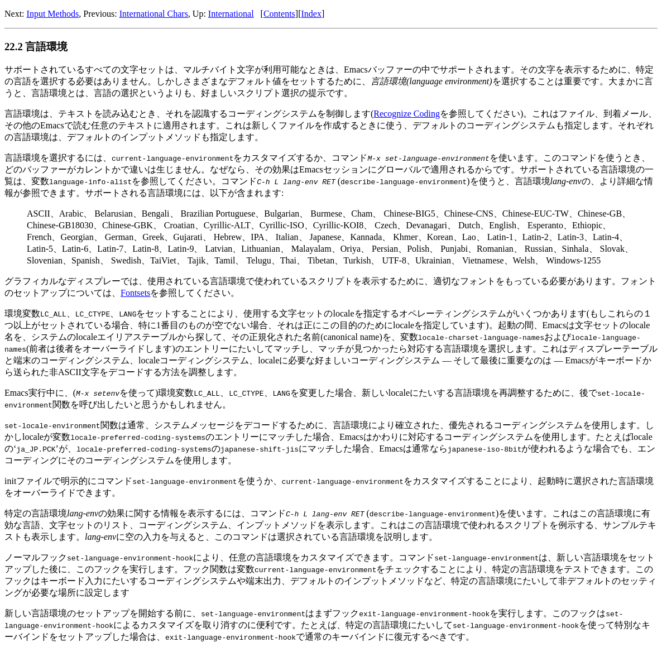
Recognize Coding (406, 113)
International (231, 13)
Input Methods (53, 13)
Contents (279, 13)
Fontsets (135, 293)
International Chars (153, 13)
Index (311, 13)
